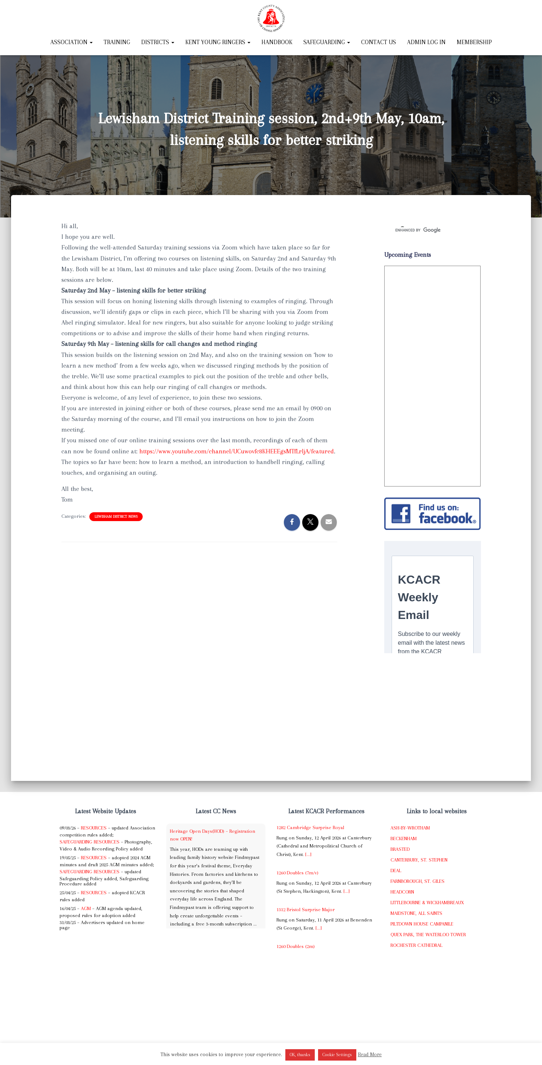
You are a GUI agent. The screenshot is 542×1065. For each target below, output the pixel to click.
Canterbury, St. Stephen (419, 860)
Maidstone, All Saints (416, 913)
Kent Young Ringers (217, 42)
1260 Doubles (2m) (296, 946)
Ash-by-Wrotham (410, 828)
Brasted (400, 849)
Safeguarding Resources (90, 842)
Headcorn (402, 892)
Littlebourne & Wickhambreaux (427, 902)
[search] (423, 230)
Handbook (276, 42)
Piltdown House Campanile (422, 924)
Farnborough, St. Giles (418, 881)
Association (71, 42)
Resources (94, 828)
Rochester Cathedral (416, 945)
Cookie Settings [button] (337, 1054)
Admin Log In (426, 42)
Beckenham (404, 838)
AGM (86, 908)
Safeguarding (326, 42)
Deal (396, 870)
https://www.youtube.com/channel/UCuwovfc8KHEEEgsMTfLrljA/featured (236, 451)
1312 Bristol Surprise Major (306, 909)
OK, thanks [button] (300, 1054)
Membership (474, 42)
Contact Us (378, 42)
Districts (157, 42)
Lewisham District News (116, 516)
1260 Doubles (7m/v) (297, 872)
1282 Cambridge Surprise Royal (310, 827)
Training (117, 42)
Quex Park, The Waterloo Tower (428, 934)
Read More (370, 1054)
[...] (308, 854)
